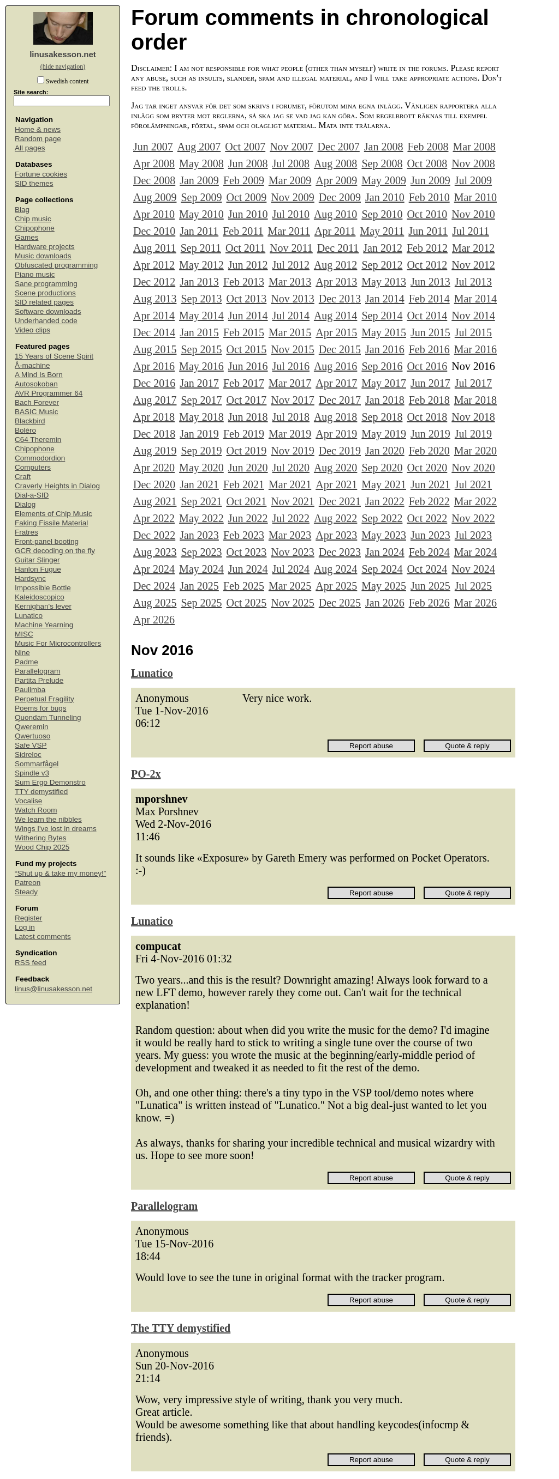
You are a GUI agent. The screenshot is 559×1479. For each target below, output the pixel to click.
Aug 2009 (154, 197)
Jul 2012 (291, 265)
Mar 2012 (473, 248)
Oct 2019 (246, 451)
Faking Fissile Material (51, 523)
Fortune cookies (41, 174)
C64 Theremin (38, 439)
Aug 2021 (154, 501)
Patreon (27, 882)
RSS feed (30, 963)
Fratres (26, 532)
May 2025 (383, 586)
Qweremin (32, 727)
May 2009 (383, 180)
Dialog (25, 504)
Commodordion (40, 458)
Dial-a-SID (32, 495)
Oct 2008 (427, 163)
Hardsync (30, 578)
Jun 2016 (248, 366)
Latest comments (43, 936)
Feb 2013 (243, 282)
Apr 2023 (336, 535)
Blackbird (30, 421)
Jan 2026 (385, 603)
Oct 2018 (427, 417)
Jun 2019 (430, 434)
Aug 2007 (199, 147)
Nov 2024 (473, 569)
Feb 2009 (243, 180)
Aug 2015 (154, 349)
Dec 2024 (154, 586)
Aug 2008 (335, 163)
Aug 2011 (154, 248)
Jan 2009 (199, 180)
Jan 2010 (385, 197)
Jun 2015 (430, 332)
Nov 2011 (291, 248)
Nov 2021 (292, 501)
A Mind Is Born (39, 375)
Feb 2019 (243, 434)
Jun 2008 (248, 163)
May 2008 (201, 163)
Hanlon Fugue (38, 569)
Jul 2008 (291, 163)
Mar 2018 (475, 400)
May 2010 (201, 214)
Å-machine (32, 365)
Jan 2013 (199, 282)
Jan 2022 (385, 501)
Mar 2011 (288, 231)
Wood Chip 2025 (42, 847)
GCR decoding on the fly (55, 551)
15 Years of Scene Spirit (54, 356)
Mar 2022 (475, 501)
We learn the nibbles (48, 819)
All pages (30, 148)
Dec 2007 (339, 147)
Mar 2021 (290, 484)
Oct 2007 (245, 147)
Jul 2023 (473, 535)
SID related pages (44, 302)
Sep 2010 (381, 214)
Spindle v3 (32, 773)
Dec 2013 (340, 299)
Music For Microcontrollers (58, 643)
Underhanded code (46, 321)
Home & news (38, 129)
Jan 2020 (385, 451)
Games (27, 237)
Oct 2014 (427, 316)
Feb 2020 (429, 451)
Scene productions (45, 293)
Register (28, 918)
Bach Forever (37, 402)
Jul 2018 (291, 417)
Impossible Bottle (43, 588)
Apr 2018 (154, 417)
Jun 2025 (430, 586)
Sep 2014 (381, 316)
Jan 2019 (199, 434)
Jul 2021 (473, 484)
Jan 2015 (199, 332)
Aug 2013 (154, 299)
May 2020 (201, 468)
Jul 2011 (470, 231)
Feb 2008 (427, 147)
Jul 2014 (291, 316)
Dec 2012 (154, 282)
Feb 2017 (243, 383)
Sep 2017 (201, 400)
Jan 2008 (383, 147)
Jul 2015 (473, 332)
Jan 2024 (385, 552)
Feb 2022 (429, 501)
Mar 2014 (475, 299)
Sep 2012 (381, 265)
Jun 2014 (248, 316)
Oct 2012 (427, 265)
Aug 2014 (335, 316)
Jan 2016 (385, 349)
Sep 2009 (201, 197)
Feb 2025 (243, 586)
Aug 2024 (335, 569)
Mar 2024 (475, 552)
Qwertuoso (32, 736)
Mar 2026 (475, 603)
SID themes (34, 183)
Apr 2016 (154, 366)
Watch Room (36, 810)
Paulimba (30, 690)
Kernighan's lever (43, 606)
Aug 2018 (335, 417)
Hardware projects (45, 247)
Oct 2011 (245, 248)
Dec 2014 (154, 332)
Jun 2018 (248, 417)
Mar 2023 (290, 535)
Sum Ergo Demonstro (50, 782)
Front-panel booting (47, 541)
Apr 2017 (336, 383)
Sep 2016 (381, 366)
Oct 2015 (246, 349)
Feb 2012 (427, 248)
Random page (38, 139)
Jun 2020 (248, 468)
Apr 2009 (336, 180)
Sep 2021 (201, 501)
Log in (25, 927)
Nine (22, 652)
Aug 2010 (335, 214)
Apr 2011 (334, 231)
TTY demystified (41, 791)
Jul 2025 (473, 586)
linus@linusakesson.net (53, 989)
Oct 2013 (246, 299)
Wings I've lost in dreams (56, 829)
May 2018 (201, 417)
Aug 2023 (154, 552)
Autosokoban (36, 384)
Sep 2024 (381, 569)
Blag (22, 209)
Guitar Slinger (37, 560)
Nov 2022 (473, 518)
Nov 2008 (473, 163)
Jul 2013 (473, 282)
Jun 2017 (430, 383)
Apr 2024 (154, 569)
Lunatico (29, 615)
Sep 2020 (381, 468)
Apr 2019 (336, 434)
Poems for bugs (41, 708)
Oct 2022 (427, 518)
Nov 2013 (292, 299)
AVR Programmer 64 (48, 393)
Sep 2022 (381, 518)
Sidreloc (28, 754)
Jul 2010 (291, 214)
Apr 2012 (154, 265)
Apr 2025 (336, 586)
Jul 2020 (291, 468)
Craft (23, 476)
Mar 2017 (290, 383)
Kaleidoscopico (39, 597)
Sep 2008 (381, 163)
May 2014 (201, 316)
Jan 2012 (382, 248)
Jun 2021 (430, 484)
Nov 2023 (292, 552)
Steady (26, 892)
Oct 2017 (246, 400)
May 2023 (383, 535)
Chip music (33, 219)
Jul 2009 (473, 180)
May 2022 (201, 518)
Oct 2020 (427, 468)
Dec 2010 (154, 231)
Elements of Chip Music (53, 514)
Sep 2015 (201, 349)
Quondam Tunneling (48, 717)
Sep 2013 (201, 299)
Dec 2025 (340, 603)
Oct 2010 (427, 214)
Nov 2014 (473, 316)
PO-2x (145, 774)
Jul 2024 (291, 569)
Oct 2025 (246, 603)
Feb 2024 (429, 552)
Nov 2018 (473, 417)
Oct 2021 (246, 501)
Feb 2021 (243, 484)
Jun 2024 (248, 569)
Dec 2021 (340, 501)
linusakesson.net (62, 54)
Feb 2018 (429, 400)
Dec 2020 (154, 484)
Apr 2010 (154, 214)
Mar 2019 (290, 434)
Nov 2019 (292, 451)
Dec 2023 (340, 552)
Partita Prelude (39, 680)
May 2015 (383, 332)
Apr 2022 (154, 518)
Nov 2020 (473, 468)
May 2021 (383, 484)
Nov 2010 (473, 214)
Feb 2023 (243, 535)
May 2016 (201, 366)
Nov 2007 (291, 147)
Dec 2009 (340, 197)
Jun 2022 (248, 518)
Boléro (25, 430)
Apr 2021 (336, 484)
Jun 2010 (248, 214)
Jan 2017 (199, 383)
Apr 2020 (154, 468)
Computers (33, 467)
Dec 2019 (340, 451)
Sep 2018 (381, 417)
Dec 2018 (154, 434)
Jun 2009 (430, 180)
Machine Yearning (44, 625)
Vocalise (28, 801)
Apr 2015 (336, 332)
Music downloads (43, 256)
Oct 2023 (246, 552)
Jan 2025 (199, 586)
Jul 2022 (291, 518)
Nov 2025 (292, 603)
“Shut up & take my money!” (60, 873)
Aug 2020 (335, 468)
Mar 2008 (474, 147)
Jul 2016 (291, 366)
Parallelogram (37, 671)
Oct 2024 (427, 569)
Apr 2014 (154, 316)
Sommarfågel (36, 764)
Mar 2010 (475, 197)
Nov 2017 (292, 400)
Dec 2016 (154, 383)
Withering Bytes (41, 838)
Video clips (32, 330)
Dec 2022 (154, 535)
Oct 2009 (246, 197)
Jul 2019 (473, 434)
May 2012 (201, 265)
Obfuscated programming (56, 265)
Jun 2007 (153, 147)
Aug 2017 (154, 400)
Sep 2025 (201, 603)
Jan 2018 (385, 400)
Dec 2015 (340, 349)
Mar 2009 (290, 180)
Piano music (35, 274)
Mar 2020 (475, 451)
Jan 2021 (199, 484)
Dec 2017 (340, 400)
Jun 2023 (430, 535)
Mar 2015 (290, 332)
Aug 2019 (154, 451)
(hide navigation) (62, 66)
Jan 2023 (199, 535)
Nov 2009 (292, 197)
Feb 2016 (429, 349)
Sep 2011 (201, 248)
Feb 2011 (243, 231)
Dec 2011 (338, 248)
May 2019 (383, 434)
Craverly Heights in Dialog (57, 486)
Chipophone (35, 228)
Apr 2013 (336, 282)
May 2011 (382, 231)
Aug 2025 (154, 603)
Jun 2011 (428, 231)
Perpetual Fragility (44, 699)
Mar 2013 (290, 282)
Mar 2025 (290, 586)
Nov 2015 (292, 349)
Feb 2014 (429, 299)
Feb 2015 (243, 332)
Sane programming (46, 284)
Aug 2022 (335, 518)
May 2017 (383, 383)
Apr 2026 (154, 620)
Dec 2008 (154, 180)
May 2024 (201, 569)
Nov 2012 (473, 265)
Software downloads (48, 311)
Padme (26, 662)
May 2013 (383, 282)
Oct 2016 (427, 366)
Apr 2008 (154, 163)
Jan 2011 (199, 231)
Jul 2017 (473, 383)
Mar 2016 (475, 349)
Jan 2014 (385, 299)
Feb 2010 (429, 197)
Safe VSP (31, 745)
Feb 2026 (429, 603)
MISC (24, 634)
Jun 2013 (430, 282)
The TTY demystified (180, 1328)
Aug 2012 (335, 265)
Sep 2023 (201, 552)
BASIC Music (36, 412)
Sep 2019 (201, 451)
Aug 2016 (335, 366)
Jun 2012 (248, 265)
